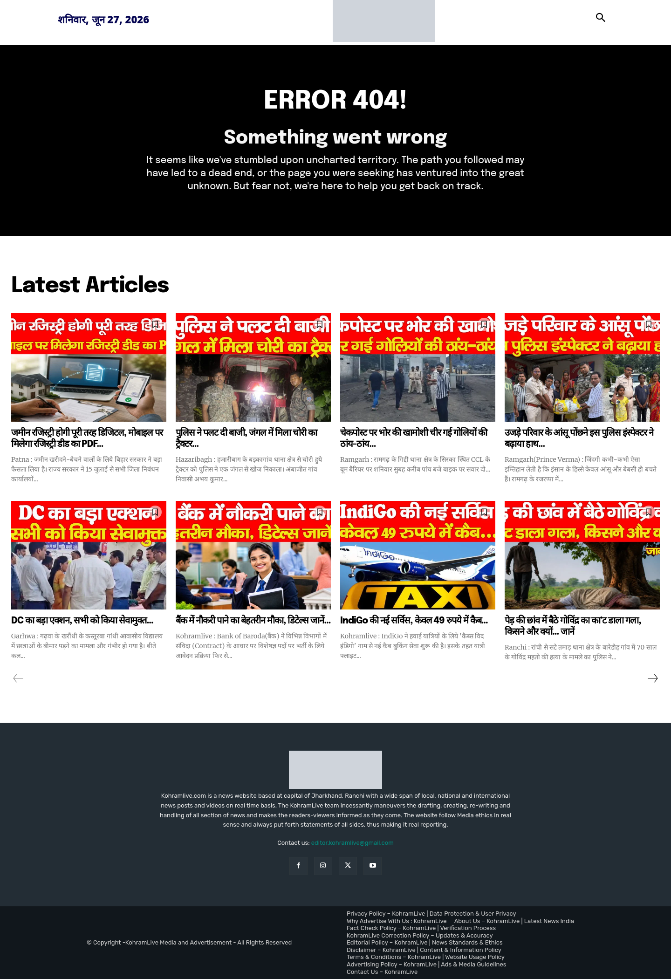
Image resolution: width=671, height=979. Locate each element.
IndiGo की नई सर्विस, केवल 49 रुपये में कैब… (414, 621)
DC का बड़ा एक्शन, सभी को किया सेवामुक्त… (82, 621)
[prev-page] (18, 678)
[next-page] (652, 678)
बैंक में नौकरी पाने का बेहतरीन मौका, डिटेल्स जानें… (253, 621)
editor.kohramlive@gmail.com (352, 842)
